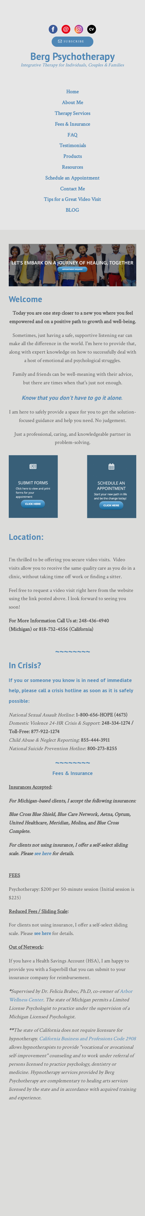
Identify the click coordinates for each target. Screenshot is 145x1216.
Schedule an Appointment (72, 178)
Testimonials (72, 145)
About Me (72, 102)
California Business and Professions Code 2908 (87, 1038)
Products (72, 156)
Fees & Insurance (72, 124)
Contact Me (72, 188)
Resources (72, 167)
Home (72, 91)
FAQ (72, 135)
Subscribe (71, 41)
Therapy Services (72, 113)
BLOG (72, 210)
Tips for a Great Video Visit (72, 199)
